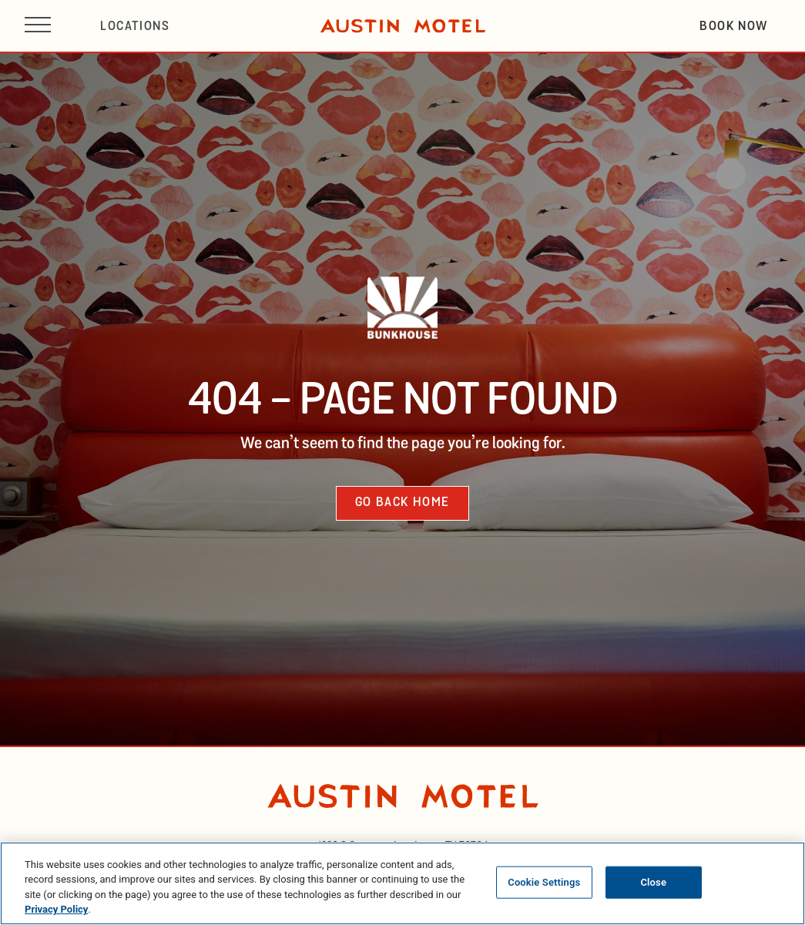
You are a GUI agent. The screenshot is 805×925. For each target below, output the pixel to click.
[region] (402, 883)
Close (653, 882)
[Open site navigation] (37, 26)
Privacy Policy (56, 909)
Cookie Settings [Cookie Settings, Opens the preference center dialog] (544, 882)
